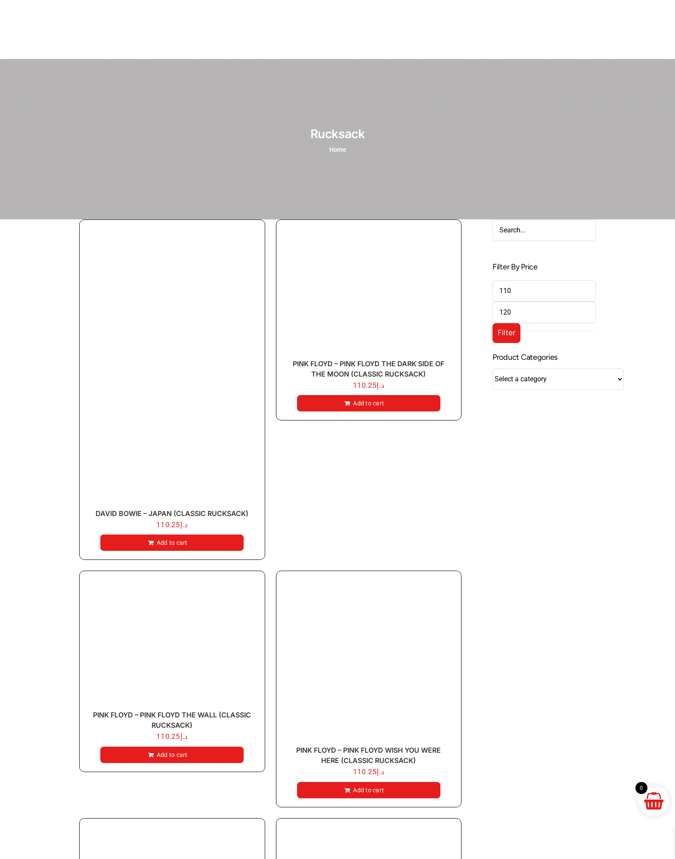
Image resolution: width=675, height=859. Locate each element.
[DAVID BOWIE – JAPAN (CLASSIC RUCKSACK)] (172, 366)
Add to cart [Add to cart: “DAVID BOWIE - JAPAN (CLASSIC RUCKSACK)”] (172, 542)
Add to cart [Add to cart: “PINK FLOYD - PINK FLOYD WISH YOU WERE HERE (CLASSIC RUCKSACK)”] (368, 790)
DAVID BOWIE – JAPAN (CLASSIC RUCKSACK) (172, 513)
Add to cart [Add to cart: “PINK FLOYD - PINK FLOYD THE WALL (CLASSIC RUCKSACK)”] (172, 754)
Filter (507, 332)
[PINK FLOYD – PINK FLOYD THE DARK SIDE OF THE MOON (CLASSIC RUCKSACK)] (369, 291)
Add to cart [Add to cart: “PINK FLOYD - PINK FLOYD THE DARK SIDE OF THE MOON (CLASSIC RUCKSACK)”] (368, 403)
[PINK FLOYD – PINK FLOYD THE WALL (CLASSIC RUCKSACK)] (172, 642)
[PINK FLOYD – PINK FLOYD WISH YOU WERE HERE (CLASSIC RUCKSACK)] (369, 660)
